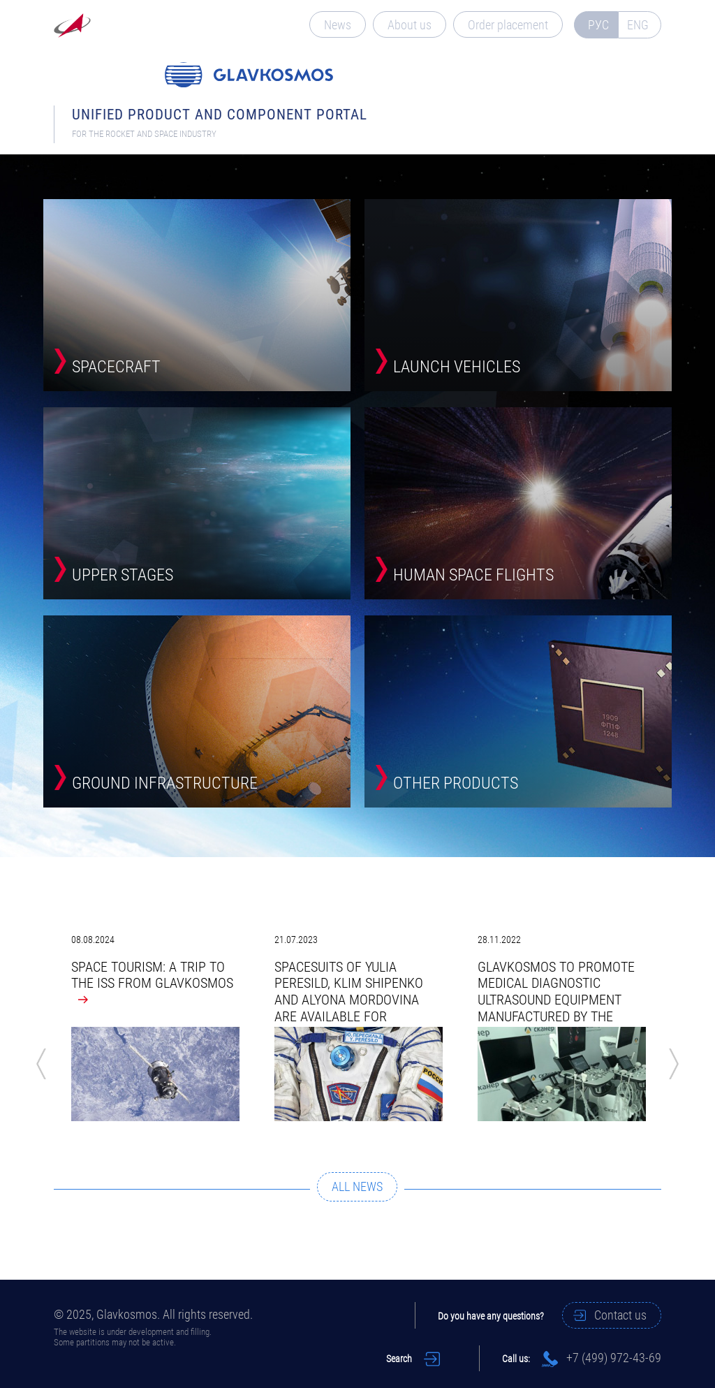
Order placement (508, 24)
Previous (41, 1063)
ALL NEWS (357, 1186)
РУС (598, 24)
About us (410, 24)
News (337, 24)
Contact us (620, 1315)
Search (399, 1359)
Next (673, 1063)
